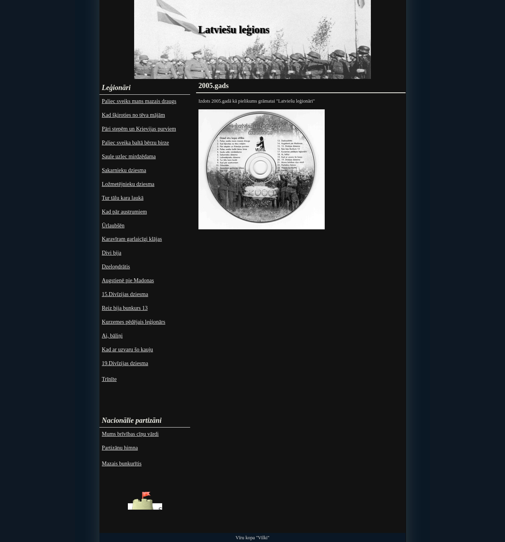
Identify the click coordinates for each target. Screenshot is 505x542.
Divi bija (111, 253)
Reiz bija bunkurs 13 (125, 308)
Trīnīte (109, 379)
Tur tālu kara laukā (123, 198)
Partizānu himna (120, 448)
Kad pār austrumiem (124, 212)
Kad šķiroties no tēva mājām (133, 115)
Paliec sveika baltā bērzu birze (135, 143)
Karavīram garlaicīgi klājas (132, 239)
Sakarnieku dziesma (124, 170)
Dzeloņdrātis (116, 267)
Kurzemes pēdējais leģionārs (133, 322)
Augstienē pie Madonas (128, 280)
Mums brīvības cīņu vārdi (130, 434)
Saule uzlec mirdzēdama (129, 156)
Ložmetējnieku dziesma (128, 184)
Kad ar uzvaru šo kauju (127, 350)
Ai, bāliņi (112, 336)
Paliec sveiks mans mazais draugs (139, 101)
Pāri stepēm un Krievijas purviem (139, 129)
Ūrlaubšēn (113, 226)
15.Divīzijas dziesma (125, 294)
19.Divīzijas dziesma (125, 363)
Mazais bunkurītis (122, 464)
